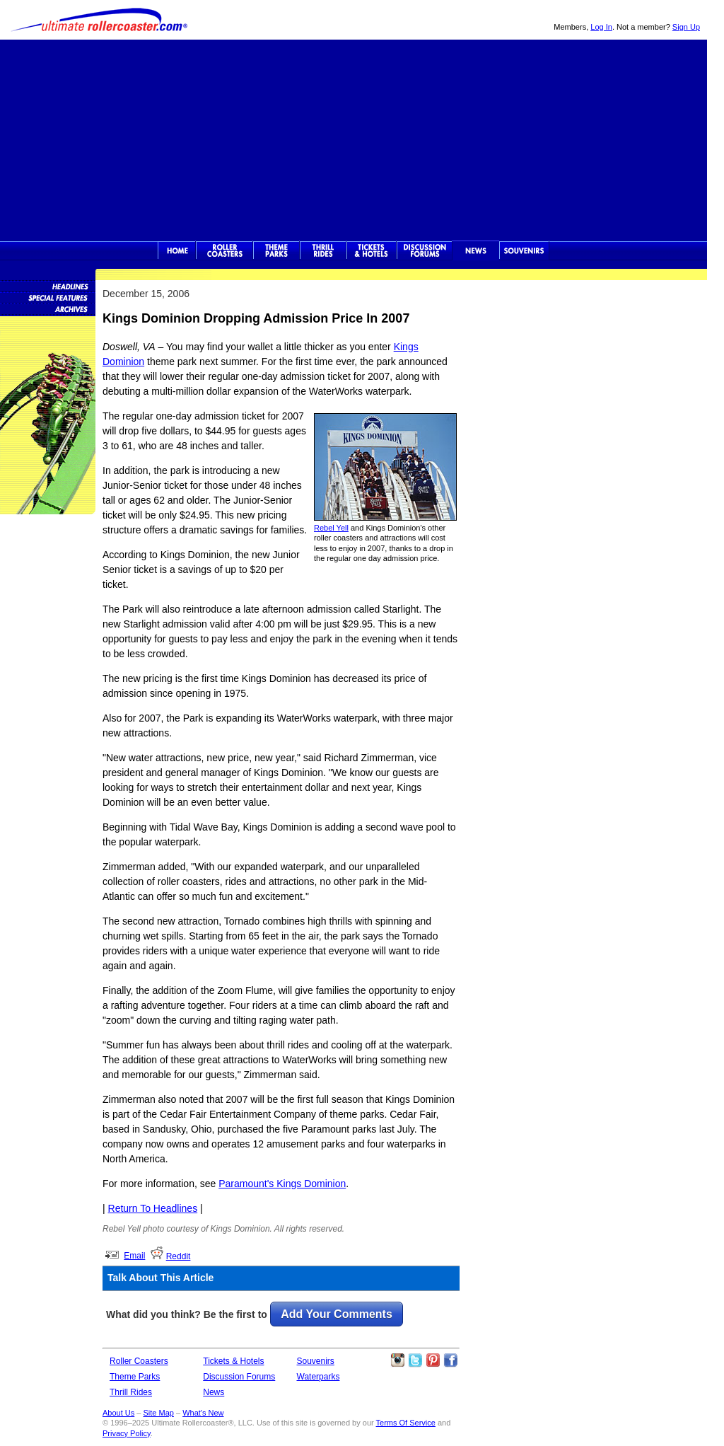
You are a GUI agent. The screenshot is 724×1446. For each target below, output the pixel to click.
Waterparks (318, 1377)
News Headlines (48, 286)
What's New (202, 1413)
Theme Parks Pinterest (433, 1360)
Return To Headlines (153, 1208)
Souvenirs (524, 250)
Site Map (158, 1413)
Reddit (178, 1256)
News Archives (48, 308)
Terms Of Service (406, 1422)
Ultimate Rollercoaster (99, 20)
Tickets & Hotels (233, 1361)
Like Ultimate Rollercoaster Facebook (450, 1360)
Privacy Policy (127, 1433)
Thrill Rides (323, 250)
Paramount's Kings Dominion (282, 1183)
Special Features (48, 297)
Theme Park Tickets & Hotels (371, 250)
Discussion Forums (424, 250)
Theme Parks (276, 250)
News (475, 250)
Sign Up (686, 27)
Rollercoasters (224, 250)
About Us (118, 1413)
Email (134, 1256)
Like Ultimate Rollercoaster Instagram (397, 1360)
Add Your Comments (336, 1314)
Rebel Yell (331, 528)
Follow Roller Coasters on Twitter (415, 1360)
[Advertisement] (353, 139)
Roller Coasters (139, 1361)
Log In (601, 27)
